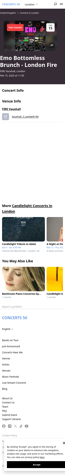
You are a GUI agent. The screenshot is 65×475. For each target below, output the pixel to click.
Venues (6, 370)
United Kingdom (8, 12)
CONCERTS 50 (11, 4)
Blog (4, 388)
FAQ (4, 410)
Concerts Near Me (12, 352)
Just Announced (11, 346)
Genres (6, 358)
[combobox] (31, 4)
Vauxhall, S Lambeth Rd (25, 116)
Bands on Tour (10, 340)
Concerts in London (29, 12)
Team (5, 406)
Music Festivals (10, 376)
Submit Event (9, 415)
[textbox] (8, 329)
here (42, 457)
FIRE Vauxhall (11, 109)
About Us (7, 398)
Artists (5, 364)
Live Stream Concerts (14, 382)
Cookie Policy (9, 435)
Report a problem (12, 306)
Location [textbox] (29, 4)
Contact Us (8, 402)
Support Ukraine (11, 419)
